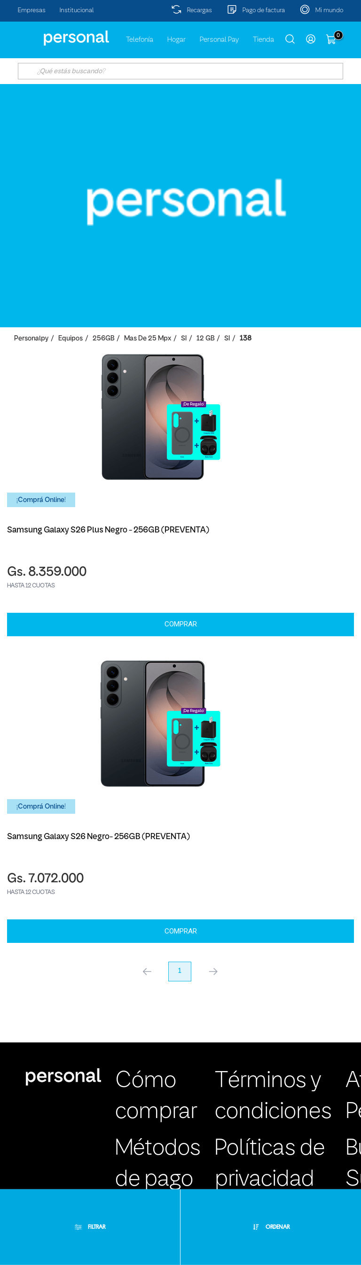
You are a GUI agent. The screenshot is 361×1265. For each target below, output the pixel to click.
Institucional (77, 11)
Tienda (263, 40)
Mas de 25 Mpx (147, 339)
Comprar (181, 624)
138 (245, 339)
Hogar (176, 40)
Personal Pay (219, 40)
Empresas (32, 11)
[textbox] (180, 71)
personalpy (31, 339)
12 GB (205, 339)
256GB (103, 339)
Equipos (70, 339)
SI (184, 339)
